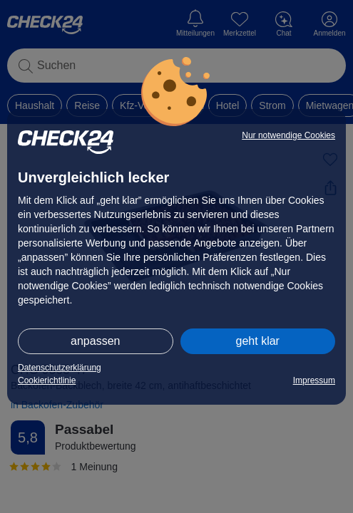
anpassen (95, 341)
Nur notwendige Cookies (288, 135)
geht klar (258, 341)
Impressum (314, 380)
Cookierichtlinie (47, 380)
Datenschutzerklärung (59, 368)
